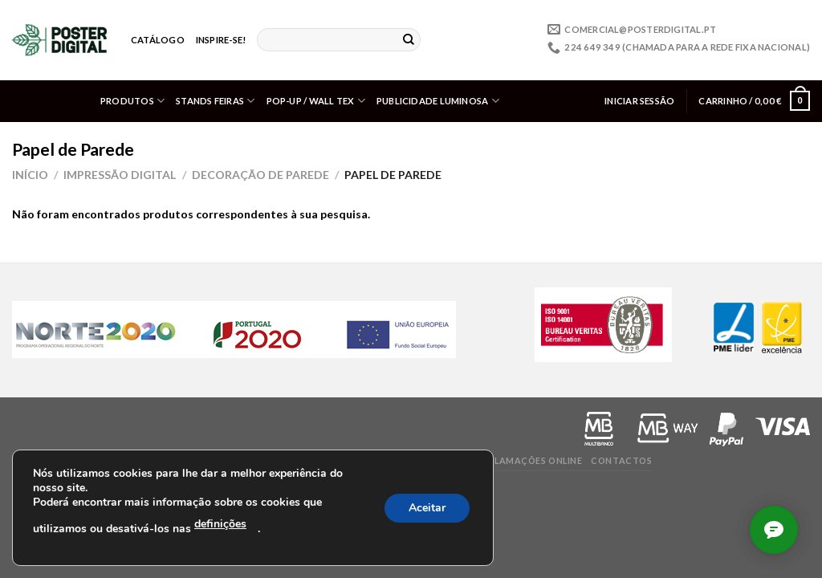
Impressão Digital (119, 174)
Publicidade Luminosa (437, 100)
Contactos (621, 460)
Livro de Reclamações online (508, 460)
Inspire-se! (221, 40)
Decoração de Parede (260, 174)
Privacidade (43, 460)
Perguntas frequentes (258, 460)
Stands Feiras (215, 100)
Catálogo (158, 40)
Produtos (132, 100)
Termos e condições (136, 460)
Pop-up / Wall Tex (316, 100)
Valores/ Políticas (375, 460)
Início (30, 174)
